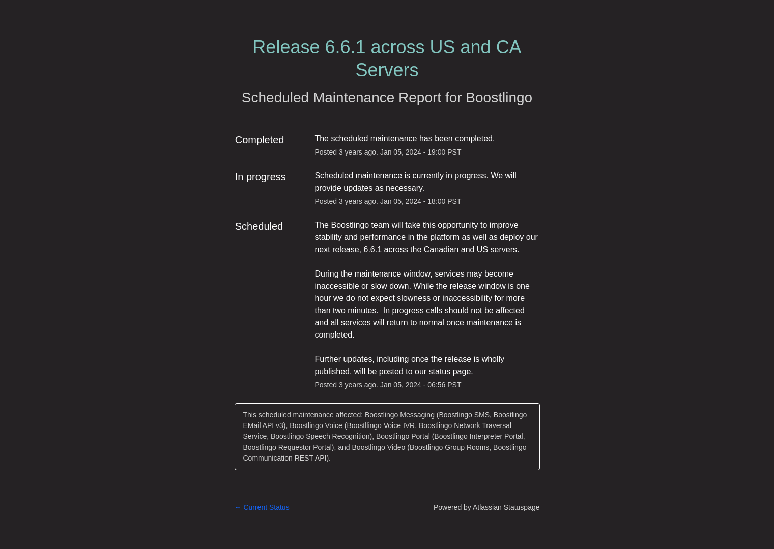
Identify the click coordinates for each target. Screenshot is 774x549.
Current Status (262, 507)
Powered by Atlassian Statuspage (487, 507)
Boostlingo (499, 97)
